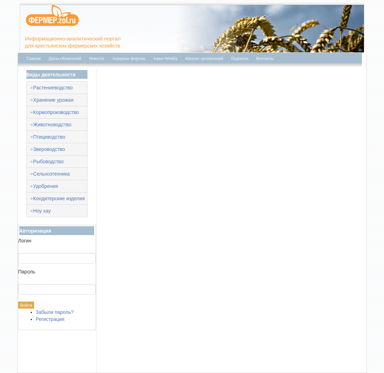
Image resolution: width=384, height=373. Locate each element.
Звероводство (49, 149)
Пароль (26, 271)
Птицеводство (49, 137)
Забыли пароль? (55, 312)
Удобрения (45, 186)
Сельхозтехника (51, 174)
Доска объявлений (64, 58)
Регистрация (50, 319)
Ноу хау (42, 211)
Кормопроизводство (56, 112)
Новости (96, 58)
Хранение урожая (53, 100)
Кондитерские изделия (59, 198)
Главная (34, 58)
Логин (25, 241)
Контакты (265, 58)
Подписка (240, 58)
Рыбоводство (48, 161)
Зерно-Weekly (165, 58)
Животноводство (52, 124)
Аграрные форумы (128, 58)
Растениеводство (52, 87)
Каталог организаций (204, 58)
